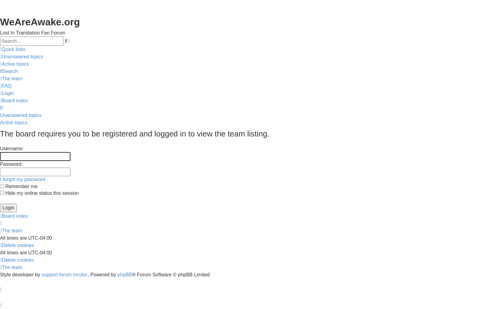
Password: (11, 164)
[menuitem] (21, 56)
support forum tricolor (64, 274)
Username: (12, 148)
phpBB (124, 274)
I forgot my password (22, 179)
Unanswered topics (20, 115)
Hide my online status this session (39, 193)
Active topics (13, 122)
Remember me (18, 186)
